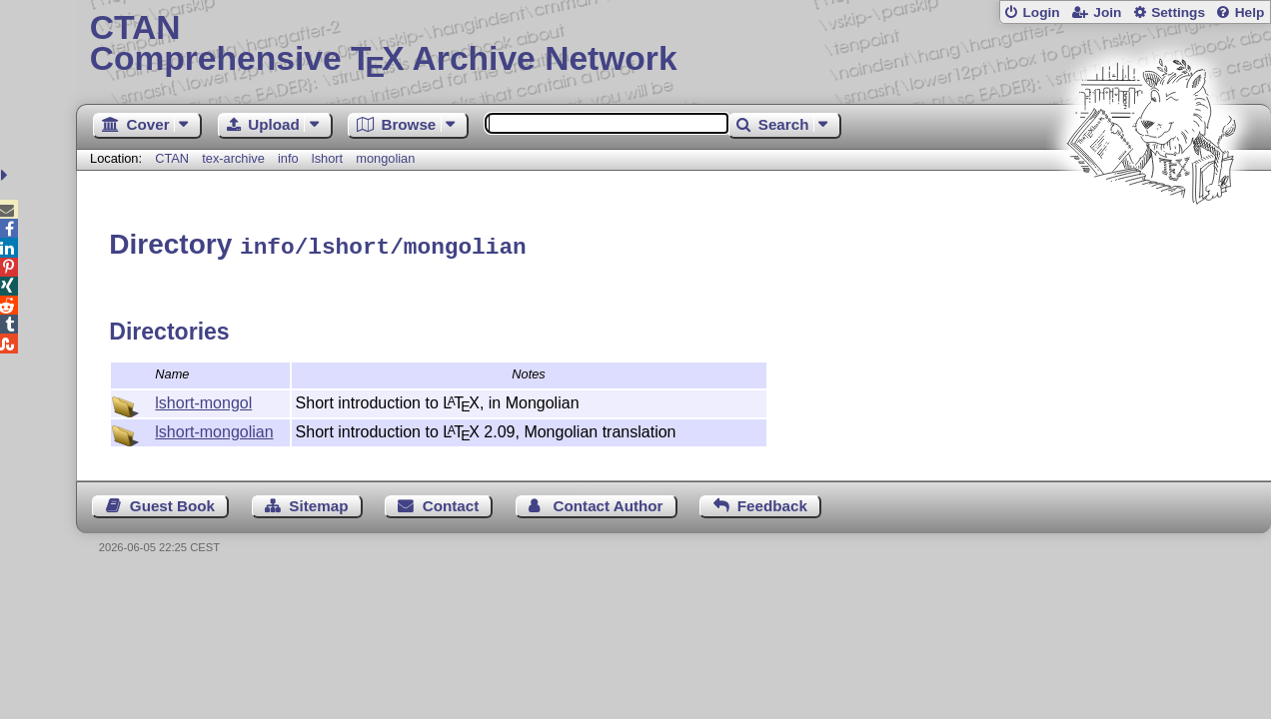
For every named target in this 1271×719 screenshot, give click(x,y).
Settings (1178, 12)
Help (1250, 12)
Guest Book (172, 502)
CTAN (172, 158)
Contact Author (608, 502)
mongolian (385, 158)
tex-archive (233, 158)
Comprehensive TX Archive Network (674, 45)
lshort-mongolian (214, 428)
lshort (327, 158)
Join (1107, 12)
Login (1040, 12)
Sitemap (318, 502)
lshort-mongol (203, 399)
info (288, 158)
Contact (451, 502)
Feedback (772, 502)
